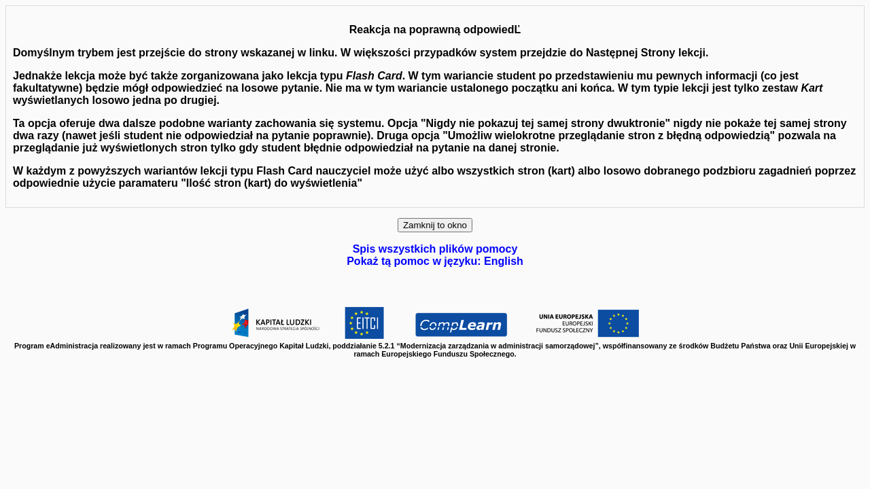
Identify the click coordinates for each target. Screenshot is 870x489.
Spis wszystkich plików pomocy (435, 249)
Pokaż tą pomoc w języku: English (435, 261)
